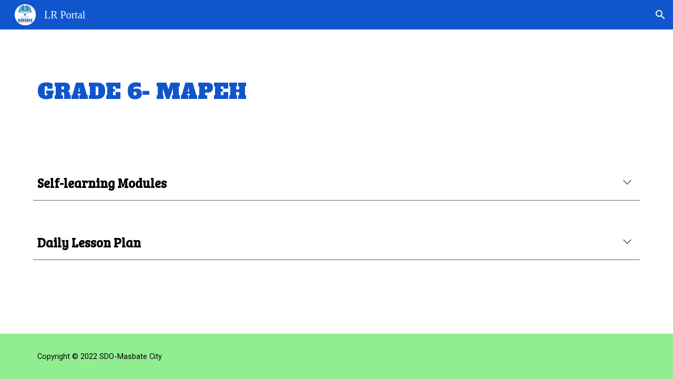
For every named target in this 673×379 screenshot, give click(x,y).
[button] (660, 14)
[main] (336, 92)
